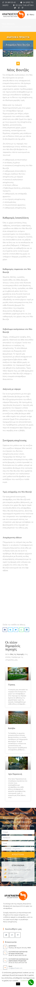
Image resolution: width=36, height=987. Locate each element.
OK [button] (18, 984)
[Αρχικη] (2, 27)
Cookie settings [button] (26, 981)
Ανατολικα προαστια (18, 37)
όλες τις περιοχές (17, 654)
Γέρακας (11, 684)
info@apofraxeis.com (15, 968)
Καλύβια (11, 728)
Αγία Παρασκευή (15, 774)
